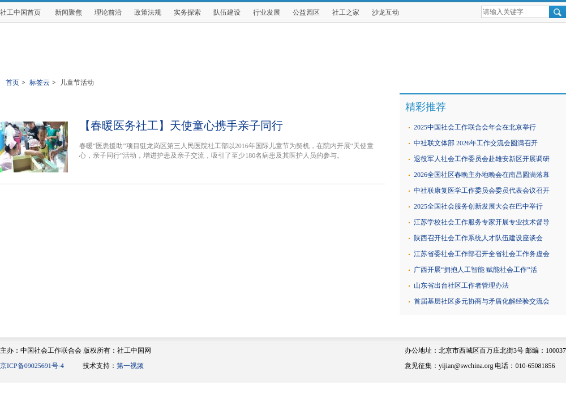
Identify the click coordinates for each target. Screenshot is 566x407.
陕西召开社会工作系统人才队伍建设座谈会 (478, 238)
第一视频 (130, 366)
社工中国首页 (20, 12)
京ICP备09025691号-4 (32, 366)
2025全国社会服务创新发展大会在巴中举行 (478, 206)
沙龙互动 (385, 12)
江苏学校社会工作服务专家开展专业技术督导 (482, 222)
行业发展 (266, 12)
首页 (12, 82)
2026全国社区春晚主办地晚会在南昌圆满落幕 (482, 175)
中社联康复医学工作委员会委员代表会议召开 (482, 190)
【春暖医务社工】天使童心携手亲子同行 (181, 125)
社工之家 (345, 12)
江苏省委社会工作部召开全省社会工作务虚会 (482, 254)
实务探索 (187, 12)
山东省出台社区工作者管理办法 (461, 285)
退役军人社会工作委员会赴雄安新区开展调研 (482, 159)
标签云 (39, 82)
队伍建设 (227, 12)
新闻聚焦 (68, 12)
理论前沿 (108, 12)
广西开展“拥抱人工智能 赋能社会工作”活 (475, 270)
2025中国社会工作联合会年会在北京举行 (475, 127)
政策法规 (147, 12)
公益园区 (306, 12)
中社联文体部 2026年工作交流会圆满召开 (476, 143)
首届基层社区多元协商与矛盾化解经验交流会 (482, 301)
